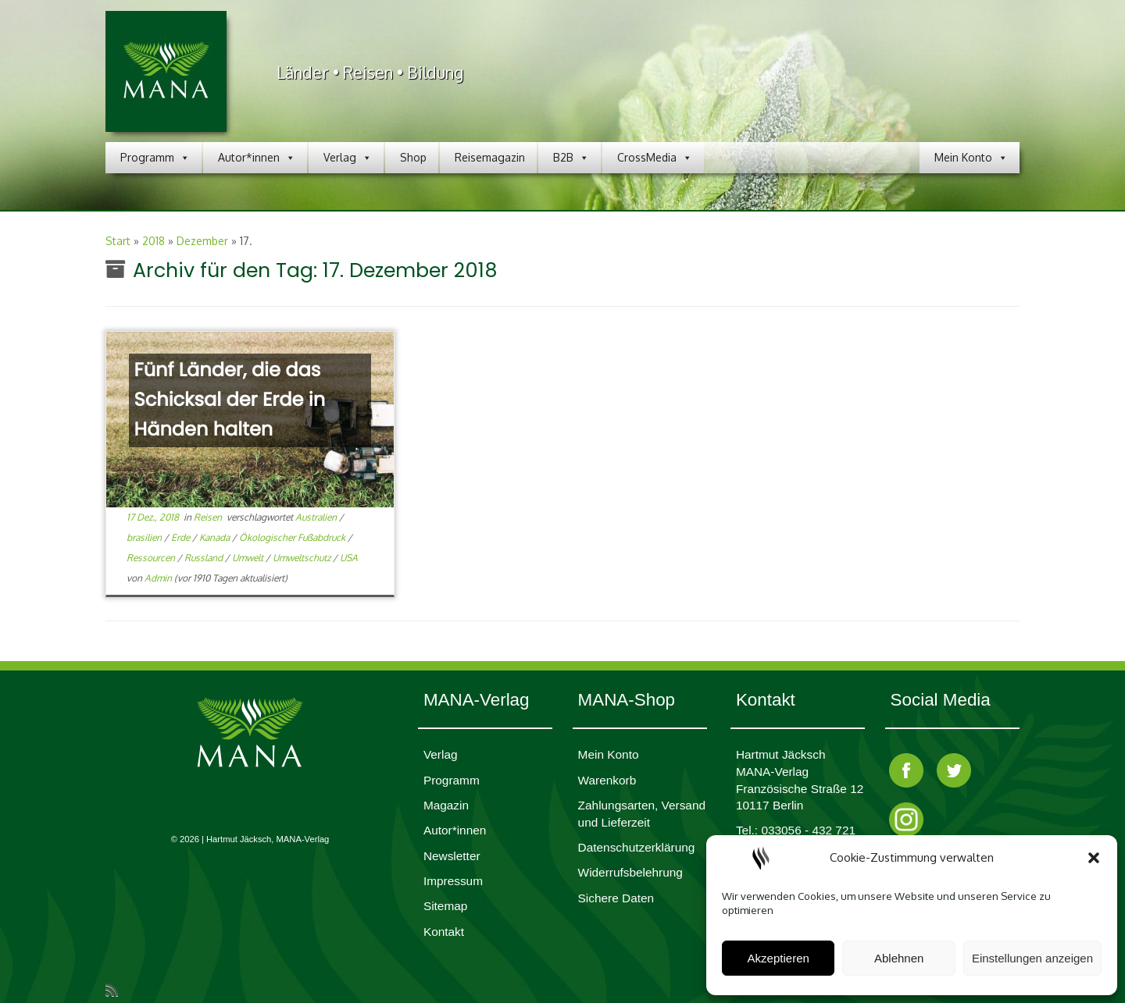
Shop (413, 157)
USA (349, 558)
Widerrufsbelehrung (630, 872)
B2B (571, 157)
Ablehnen (898, 958)
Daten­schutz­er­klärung (636, 847)
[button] (1094, 858)
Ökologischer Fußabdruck (293, 537)
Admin (158, 578)
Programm (155, 157)
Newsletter (451, 856)
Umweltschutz (303, 558)
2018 (153, 240)
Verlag (347, 157)
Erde (181, 537)
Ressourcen (152, 558)
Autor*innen (256, 157)
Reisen (209, 517)
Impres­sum (453, 880)
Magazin (446, 805)
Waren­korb (607, 780)
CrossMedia (654, 157)
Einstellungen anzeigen (1032, 958)
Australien (317, 517)
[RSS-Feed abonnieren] (116, 990)
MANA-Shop (626, 700)
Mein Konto (971, 157)
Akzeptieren (778, 958)
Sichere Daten (616, 898)
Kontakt (443, 931)
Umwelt (249, 558)
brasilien (145, 537)
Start (117, 240)
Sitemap (445, 905)
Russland (204, 558)
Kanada (215, 537)
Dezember (202, 240)
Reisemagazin (490, 157)
